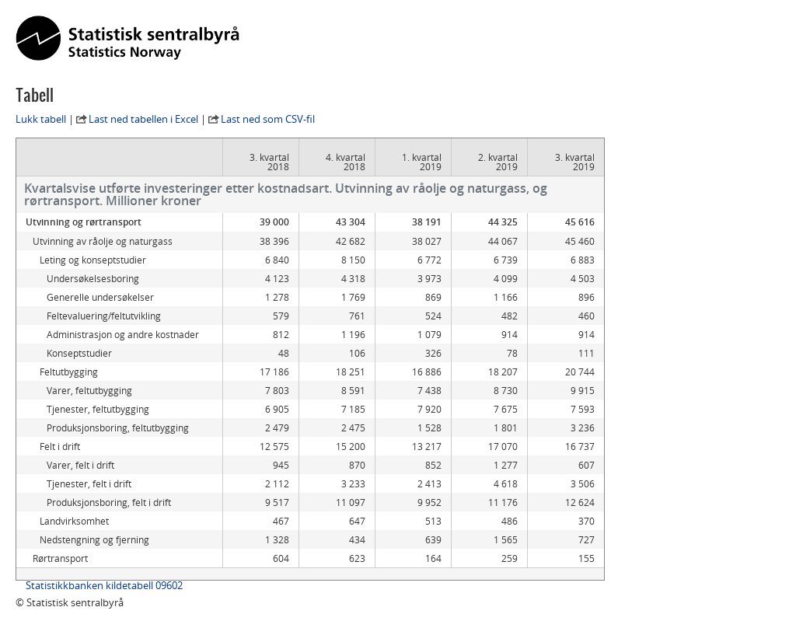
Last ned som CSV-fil (268, 119)
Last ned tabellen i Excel (143, 119)
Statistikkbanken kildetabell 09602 (104, 585)
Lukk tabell (41, 119)
